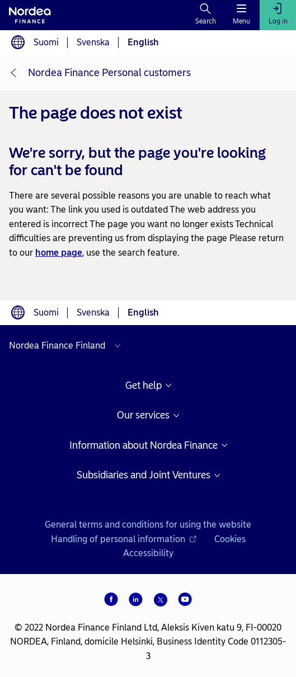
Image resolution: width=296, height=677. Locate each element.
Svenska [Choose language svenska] (93, 42)
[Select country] (67, 345)
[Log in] (278, 15)
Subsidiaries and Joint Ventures (143, 475)
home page (58, 252)
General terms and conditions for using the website (148, 524)
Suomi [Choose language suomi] (46, 42)
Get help (143, 385)
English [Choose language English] (143, 42)
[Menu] (241, 15)
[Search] (205, 15)
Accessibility (148, 553)
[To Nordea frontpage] (30, 15)
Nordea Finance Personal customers (109, 73)
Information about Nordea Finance (143, 445)
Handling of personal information (123, 539)
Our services (143, 415)
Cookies (230, 539)
